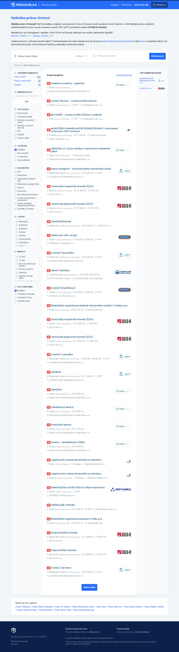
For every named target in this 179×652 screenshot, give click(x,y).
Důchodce (20, 191)
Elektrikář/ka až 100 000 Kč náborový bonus (78, 487)
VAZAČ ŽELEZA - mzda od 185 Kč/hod (73, 101)
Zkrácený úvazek (23, 117)
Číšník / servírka (61, 567)
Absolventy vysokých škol (26, 184)
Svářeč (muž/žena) (63, 288)
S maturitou (21, 157)
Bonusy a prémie (24, 269)
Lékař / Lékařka (60, 270)
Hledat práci (157, 56)
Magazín (115, 4)
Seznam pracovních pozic (76, 629)
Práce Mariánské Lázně (83, 606)
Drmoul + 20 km (40, 36)
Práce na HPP (20, 77)
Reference (126, 4)
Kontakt (14, 644)
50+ (17, 172)
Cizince (19, 187)
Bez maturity (21, 153)
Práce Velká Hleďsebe (42, 606)
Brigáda (17, 85)
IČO (17, 131)
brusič (143, 41)
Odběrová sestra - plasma (67, 83)
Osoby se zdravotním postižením (25, 199)
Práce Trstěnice (22, 606)
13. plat (20, 257)
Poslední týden (22, 301)
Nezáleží (19, 150)
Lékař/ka (56, 389)
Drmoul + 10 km (18, 36)
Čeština (20, 232)
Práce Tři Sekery (62, 606)
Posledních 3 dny (23, 297)
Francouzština (23, 239)
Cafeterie (21, 272)
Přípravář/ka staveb (63, 550)
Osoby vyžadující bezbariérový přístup (24, 204)
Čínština (21, 235)
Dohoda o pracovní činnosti (23, 126)
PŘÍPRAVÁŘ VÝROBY (63, 505)
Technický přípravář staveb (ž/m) (72, 204)
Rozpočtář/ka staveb (64, 532)
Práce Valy (101, 606)
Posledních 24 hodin (24, 294)
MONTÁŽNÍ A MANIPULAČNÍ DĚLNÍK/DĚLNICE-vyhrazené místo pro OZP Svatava (84, 130)
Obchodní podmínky (19, 641)
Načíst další (89, 587)
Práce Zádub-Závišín (154, 606)
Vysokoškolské (22, 160)
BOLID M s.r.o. (146, 88)
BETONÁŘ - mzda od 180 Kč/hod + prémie (76, 114)
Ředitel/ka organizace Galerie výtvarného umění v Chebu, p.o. (89, 305)
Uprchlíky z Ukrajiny (24, 209)
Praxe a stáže (21, 138)
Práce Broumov (45, 610)
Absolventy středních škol (24, 180)
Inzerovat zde (141, 4)
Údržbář (56, 372)
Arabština (21, 229)
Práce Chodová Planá (27, 610)
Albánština (22, 222)
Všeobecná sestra (62, 407)
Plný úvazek (21, 113)
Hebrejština (22, 242)
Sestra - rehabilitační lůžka (68, 442)
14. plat (20, 260)
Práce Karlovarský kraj (83, 610)
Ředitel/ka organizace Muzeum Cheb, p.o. (77, 519)
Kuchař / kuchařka (62, 253)
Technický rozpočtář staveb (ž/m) (72, 186)
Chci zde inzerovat (124, 75)
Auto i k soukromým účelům (26, 265)
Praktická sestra (61, 424)
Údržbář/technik (61, 221)
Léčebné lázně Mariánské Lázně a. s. (147, 80)
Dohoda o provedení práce (24, 121)
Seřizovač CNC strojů (64, 235)
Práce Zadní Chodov (132, 606)
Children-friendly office (24, 277)
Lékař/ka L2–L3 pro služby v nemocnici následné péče (80, 150)
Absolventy (20, 175)
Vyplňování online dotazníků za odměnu (76, 460)
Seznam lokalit (123, 629)
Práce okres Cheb (62, 610)
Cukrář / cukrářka (62, 354)
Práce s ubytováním (22, 81)
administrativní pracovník (113, 41)
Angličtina (21, 225)
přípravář (130, 41)
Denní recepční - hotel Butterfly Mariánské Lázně (81, 168)
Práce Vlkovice (115, 606)
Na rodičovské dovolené (26, 194)
